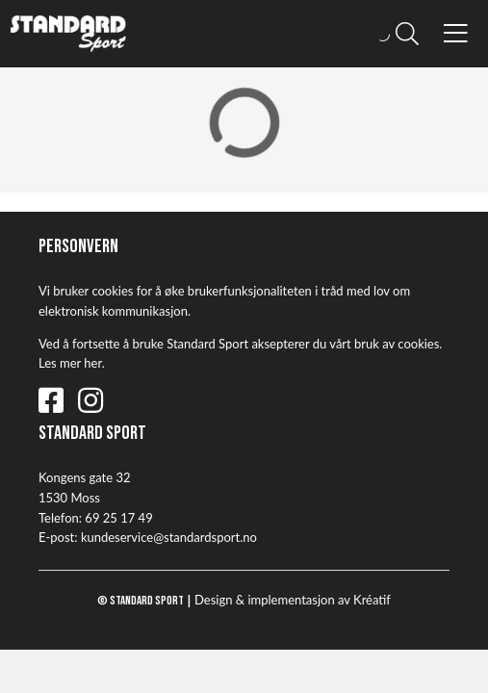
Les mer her (70, 363)
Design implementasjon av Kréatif (292, 599)
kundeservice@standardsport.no (169, 537)
